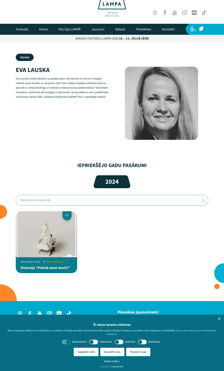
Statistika (130, 342)
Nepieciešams (79, 342)
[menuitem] (22, 29)
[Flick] (194, 12)
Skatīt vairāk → (112, 361)
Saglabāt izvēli (86, 352)
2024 (112, 181)
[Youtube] (174, 12)
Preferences (106, 342)
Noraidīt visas (112, 352)
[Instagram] (184, 12)
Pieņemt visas (138, 352)
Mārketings (154, 342)
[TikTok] (204, 12)
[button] (219, 318)
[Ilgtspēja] (201, 28)
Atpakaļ (24, 57)
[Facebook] (165, 12)
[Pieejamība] (193, 28)
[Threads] (155, 12)
